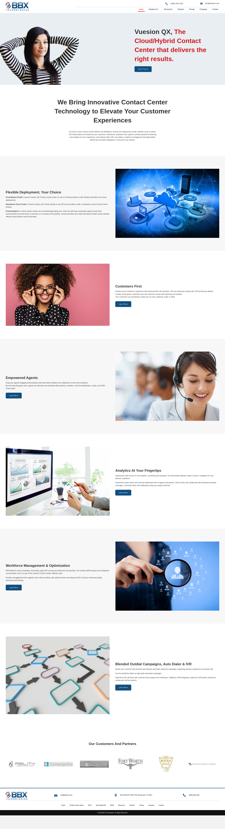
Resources (121, 805)
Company (151, 805)
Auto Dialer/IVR (101, 805)
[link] (141, 9)
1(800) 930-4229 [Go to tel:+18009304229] (194, 795)
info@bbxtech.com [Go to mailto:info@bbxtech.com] (66, 795)
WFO (89, 805)
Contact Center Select (77, 805)
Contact (161, 805)
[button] (143, 69)
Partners (132, 805)
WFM (112, 805)
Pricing (141, 805)
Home (63, 805)
